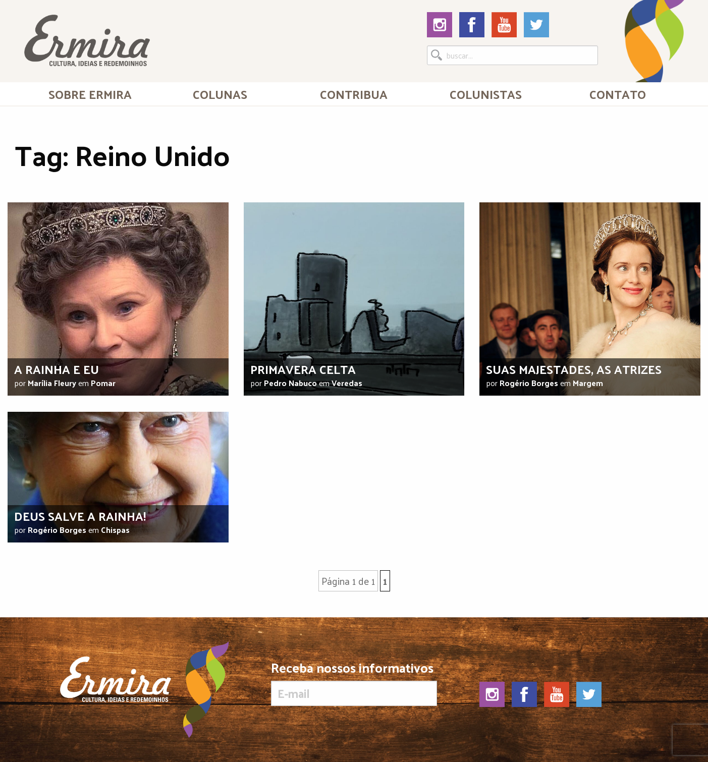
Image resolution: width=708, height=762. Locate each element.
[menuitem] (90, 93)
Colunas (220, 94)
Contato (617, 94)
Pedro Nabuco (290, 382)
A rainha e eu (56, 369)
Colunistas (486, 94)
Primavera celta (303, 369)
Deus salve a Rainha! (80, 516)
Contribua (354, 94)
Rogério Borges (529, 382)
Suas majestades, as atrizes (574, 369)
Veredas (347, 382)
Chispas (115, 529)
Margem (588, 382)
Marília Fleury (52, 382)
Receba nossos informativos (354, 683)
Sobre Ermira (90, 94)
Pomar (103, 382)
